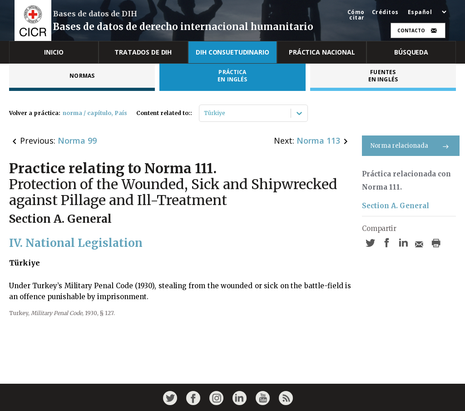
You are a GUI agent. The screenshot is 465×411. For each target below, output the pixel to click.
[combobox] (204, 113)
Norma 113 (318, 140)
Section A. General (395, 205)
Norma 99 (77, 140)
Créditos (385, 12)
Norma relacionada (411, 146)
